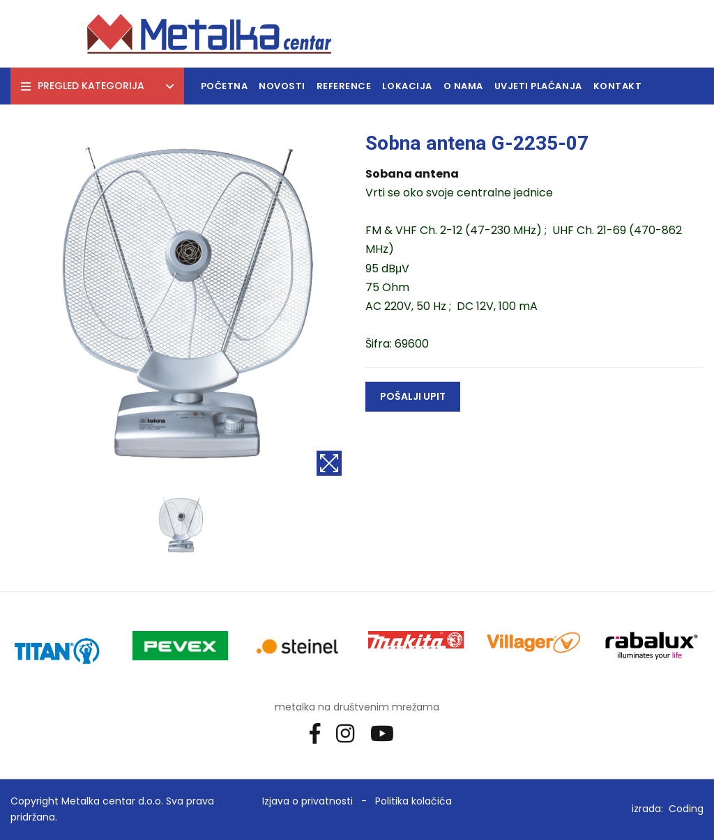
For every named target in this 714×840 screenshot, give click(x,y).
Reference (344, 86)
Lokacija (407, 86)
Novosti (282, 86)
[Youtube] (387, 732)
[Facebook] (320, 732)
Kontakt (617, 86)
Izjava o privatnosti (307, 801)
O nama (463, 86)
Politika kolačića (413, 801)
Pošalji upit (413, 396)
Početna (224, 86)
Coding (686, 809)
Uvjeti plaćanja (538, 86)
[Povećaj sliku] (329, 463)
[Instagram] (350, 732)
